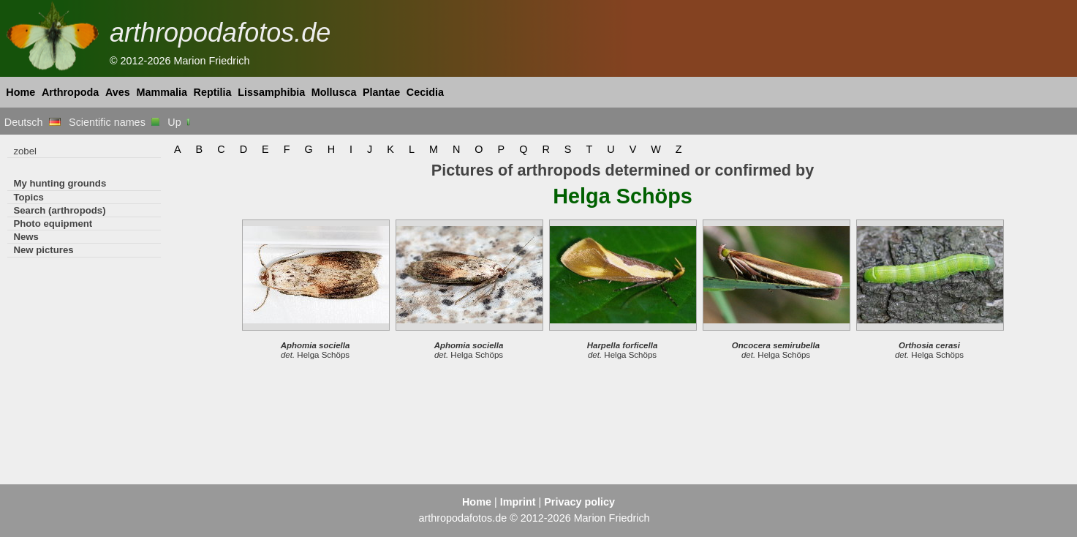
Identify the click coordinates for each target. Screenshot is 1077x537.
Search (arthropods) (59, 210)
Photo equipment (52, 223)
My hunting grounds (59, 183)
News (26, 236)
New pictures (43, 249)
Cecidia (425, 92)
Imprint (518, 502)
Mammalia (161, 92)
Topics (28, 197)
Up (179, 122)
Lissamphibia (271, 92)
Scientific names (114, 122)
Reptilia (213, 92)
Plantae (381, 92)
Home (20, 92)
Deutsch (32, 122)
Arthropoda (70, 92)
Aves (117, 92)
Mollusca (334, 92)
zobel (25, 151)
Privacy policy (579, 502)
